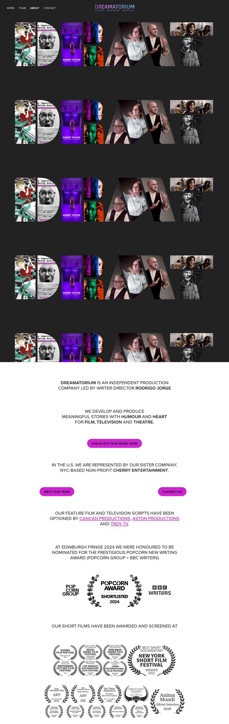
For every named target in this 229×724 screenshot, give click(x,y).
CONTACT (50, 8)
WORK (10, 8)
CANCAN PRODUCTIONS (104, 518)
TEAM (22, 8)
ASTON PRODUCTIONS (155, 518)
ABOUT (34, 8)
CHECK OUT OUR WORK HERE (114, 443)
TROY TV (119, 524)
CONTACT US (172, 491)
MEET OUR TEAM (57, 491)
